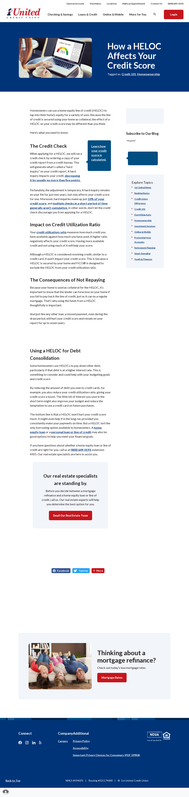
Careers (63, 741)
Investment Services (144, 226)
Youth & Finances (143, 259)
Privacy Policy (81, 741)
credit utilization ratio (51, 232)
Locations (112, 3)
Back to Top (13, 780)
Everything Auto (142, 214)
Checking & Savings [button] (60, 14)
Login (176, 14)
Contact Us (156, 3)
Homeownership (148, 74)
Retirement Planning (144, 247)
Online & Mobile (142, 232)
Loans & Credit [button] (87, 14)
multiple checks (64, 203)
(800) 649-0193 (175, 3)
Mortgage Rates (112, 677)
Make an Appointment (133, 3)
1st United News (142, 187)
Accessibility (80, 748)
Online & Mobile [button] (113, 14)
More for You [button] (137, 14)
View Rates (95, 3)
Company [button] (65, 733)
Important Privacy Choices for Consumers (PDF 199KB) (106, 755)
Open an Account (75, 3)
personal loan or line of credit (71, 432)
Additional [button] (81, 733)
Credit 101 (129, 74)
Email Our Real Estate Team (70, 515)
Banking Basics (142, 193)
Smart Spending (142, 253)
